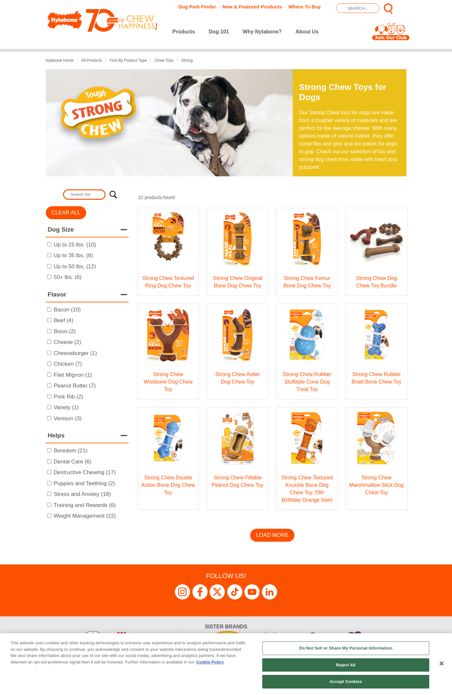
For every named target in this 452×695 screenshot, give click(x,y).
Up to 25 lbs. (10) (75, 245)
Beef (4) (63, 320)
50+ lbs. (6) (68, 277)
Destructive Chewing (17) (85, 472)
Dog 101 (219, 31)
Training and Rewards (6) (85, 505)
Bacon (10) (67, 310)
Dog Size (61, 229)
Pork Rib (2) (68, 397)
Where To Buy (304, 6)
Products (184, 31)
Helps (56, 435)
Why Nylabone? (262, 31)
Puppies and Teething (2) (84, 483)
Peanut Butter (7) (75, 386)
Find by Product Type (128, 60)
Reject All (345, 665)
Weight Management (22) (85, 516)
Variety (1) (66, 407)
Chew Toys (164, 60)
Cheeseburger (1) (75, 353)
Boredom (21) (70, 451)
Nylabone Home (60, 60)
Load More (272, 535)
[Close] (441, 663)
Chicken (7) (68, 364)
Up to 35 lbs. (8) (73, 255)
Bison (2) (65, 331)
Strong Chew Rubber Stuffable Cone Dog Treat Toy (307, 382)
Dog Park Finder (197, 6)
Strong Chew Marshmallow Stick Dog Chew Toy (376, 485)
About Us (306, 31)
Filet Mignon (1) (73, 375)
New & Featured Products (252, 6)
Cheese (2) (67, 342)
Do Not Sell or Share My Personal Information (346, 648)
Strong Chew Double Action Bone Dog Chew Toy (168, 485)
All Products (91, 60)
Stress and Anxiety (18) (82, 494)
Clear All (66, 212)
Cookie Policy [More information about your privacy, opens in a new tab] (210, 662)
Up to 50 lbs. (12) (75, 266)
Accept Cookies (345, 681)
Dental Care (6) (72, 462)
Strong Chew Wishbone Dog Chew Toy (168, 382)
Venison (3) (68, 418)
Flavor (57, 294)
